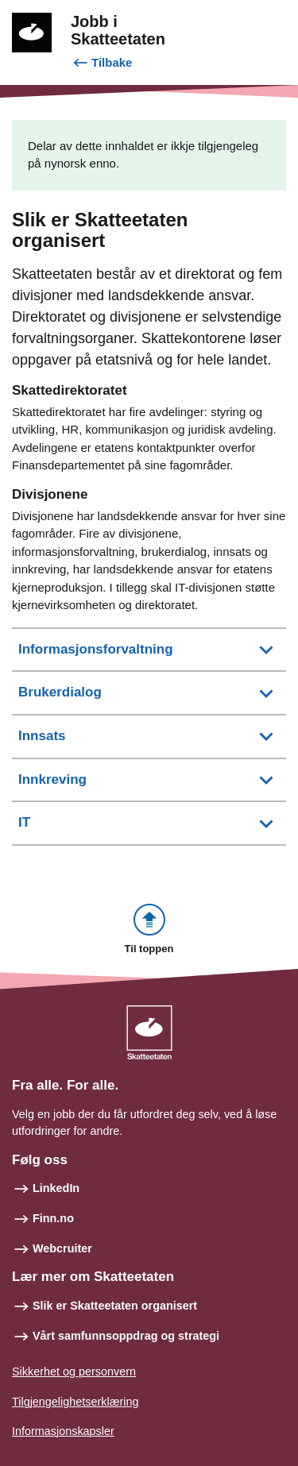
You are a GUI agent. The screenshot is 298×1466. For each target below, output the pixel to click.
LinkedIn (56, 1188)
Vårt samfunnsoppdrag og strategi (126, 1335)
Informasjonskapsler (63, 1431)
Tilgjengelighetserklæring (75, 1401)
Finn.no (53, 1218)
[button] (149, 930)
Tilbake (111, 62)
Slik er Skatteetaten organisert (115, 1305)
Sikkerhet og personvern (74, 1371)
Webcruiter (62, 1248)
